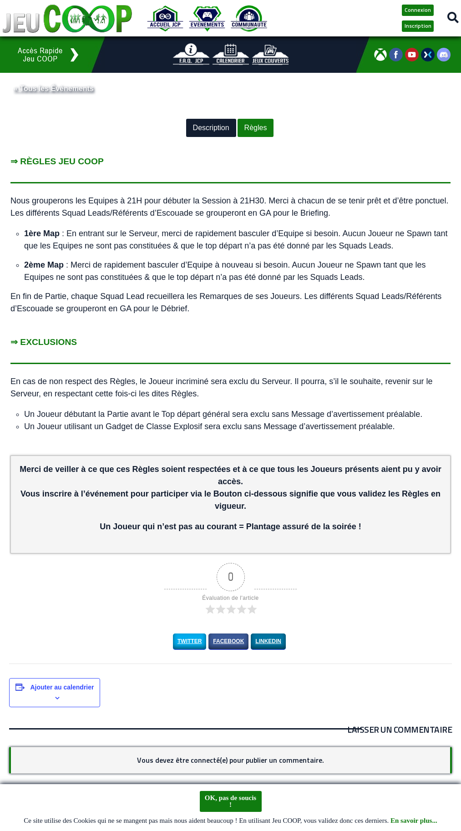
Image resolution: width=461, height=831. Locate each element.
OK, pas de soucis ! (230, 801)
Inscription (418, 25)
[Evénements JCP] (207, 18)
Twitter (189, 641)
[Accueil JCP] (165, 18)
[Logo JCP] (67, 18)
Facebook (228, 641)
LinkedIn (268, 641)
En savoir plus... (413, 821)
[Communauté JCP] (249, 18)
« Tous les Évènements (54, 88)
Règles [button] (255, 128)
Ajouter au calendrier (62, 687)
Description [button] (211, 128)
